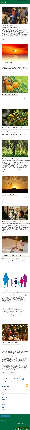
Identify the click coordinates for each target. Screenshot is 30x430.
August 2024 (4, 402)
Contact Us (18, 0)
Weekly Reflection (5, 386)
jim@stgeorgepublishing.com (8, 372)
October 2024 (4, 399)
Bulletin (21, 0)
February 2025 (4, 392)
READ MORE (4, 39)
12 (22, 378)
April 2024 (4, 409)
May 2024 (4, 407)
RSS (26, 386)
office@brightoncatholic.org (5, 421)
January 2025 (4, 394)
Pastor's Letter (4, 384)
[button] (5, 416)
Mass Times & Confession (22, 428)
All (2, 383)
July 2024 (4, 404)
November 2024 (5, 397)
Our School (23, 0)
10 (19, 378)
